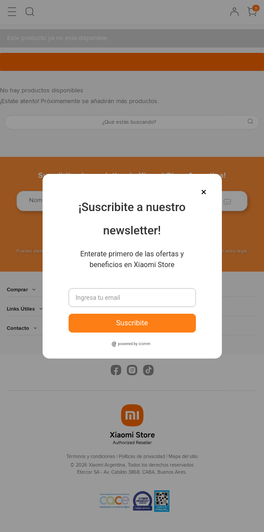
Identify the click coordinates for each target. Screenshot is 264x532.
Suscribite (132, 323)
